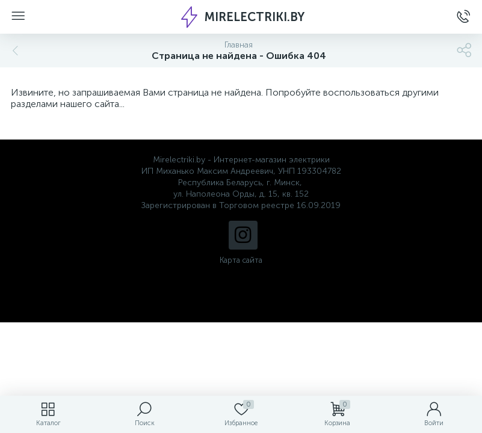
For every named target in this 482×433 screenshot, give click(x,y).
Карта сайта (241, 260)
